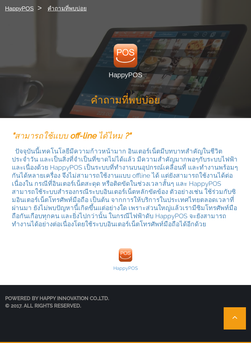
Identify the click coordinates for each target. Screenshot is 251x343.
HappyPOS (19, 8)
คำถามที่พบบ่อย (67, 8)
